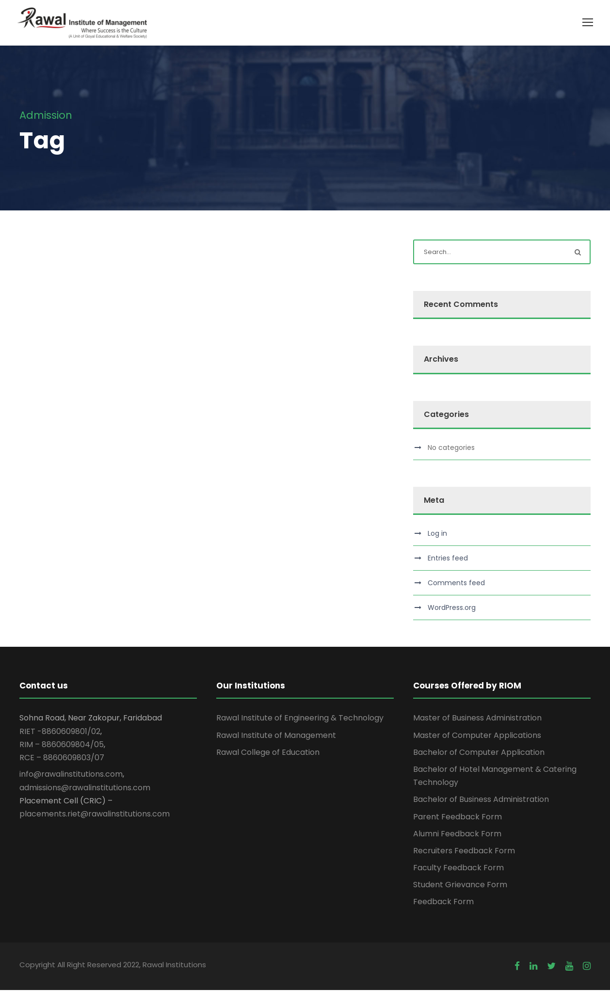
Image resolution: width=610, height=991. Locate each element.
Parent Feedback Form (457, 817)
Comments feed (456, 584)
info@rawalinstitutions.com (71, 775)
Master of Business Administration (477, 718)
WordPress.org (452, 608)
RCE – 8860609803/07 (61, 758)
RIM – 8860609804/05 (61, 745)
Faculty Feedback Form (458, 868)
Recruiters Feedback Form (464, 851)
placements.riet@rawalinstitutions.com (94, 814)
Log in (437, 534)
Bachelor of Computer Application (479, 752)
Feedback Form (443, 902)
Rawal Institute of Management (276, 735)
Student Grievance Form (460, 885)
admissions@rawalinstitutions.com (84, 788)
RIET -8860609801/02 (59, 731)
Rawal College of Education (268, 752)
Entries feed (448, 559)
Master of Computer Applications (477, 735)
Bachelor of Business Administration (481, 800)
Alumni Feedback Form (457, 834)
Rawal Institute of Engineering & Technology (300, 718)
